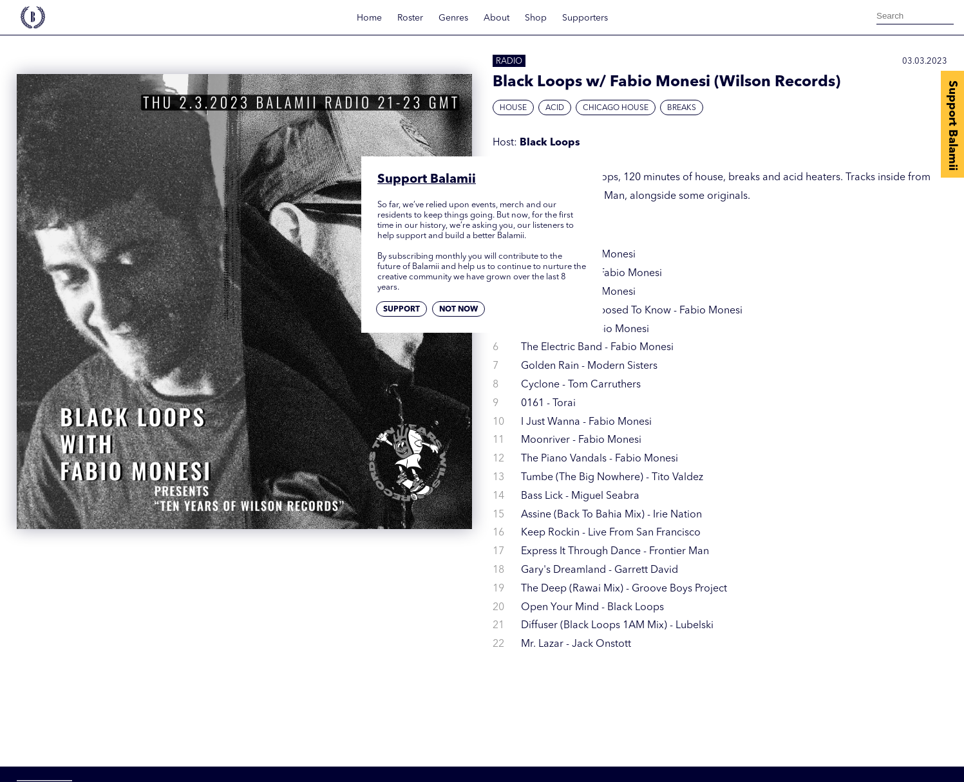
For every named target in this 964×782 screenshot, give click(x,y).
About (496, 18)
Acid (554, 108)
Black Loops (550, 143)
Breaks (681, 108)
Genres (453, 18)
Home (369, 18)
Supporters (585, 18)
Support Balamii (952, 125)
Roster (410, 18)
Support (401, 309)
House (513, 108)
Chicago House (615, 108)
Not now (458, 309)
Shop (536, 18)
